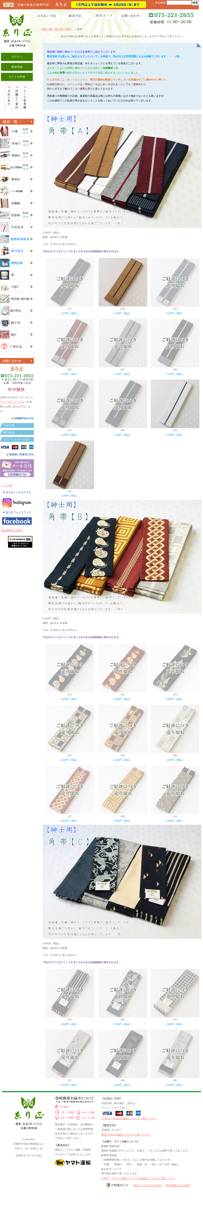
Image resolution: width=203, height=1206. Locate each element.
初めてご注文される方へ (148, 1185)
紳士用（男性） (64, 29)
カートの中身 (17, 76)
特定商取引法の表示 (178, 1185)
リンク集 (6, 485)
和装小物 (46, 29)
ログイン (16, 56)
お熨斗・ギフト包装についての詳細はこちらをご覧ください (139, 1178)
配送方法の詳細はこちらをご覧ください (126, 1134)
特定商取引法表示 (12, 530)
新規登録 (16, 66)
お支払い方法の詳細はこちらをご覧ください (129, 1118)
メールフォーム (12, 401)
